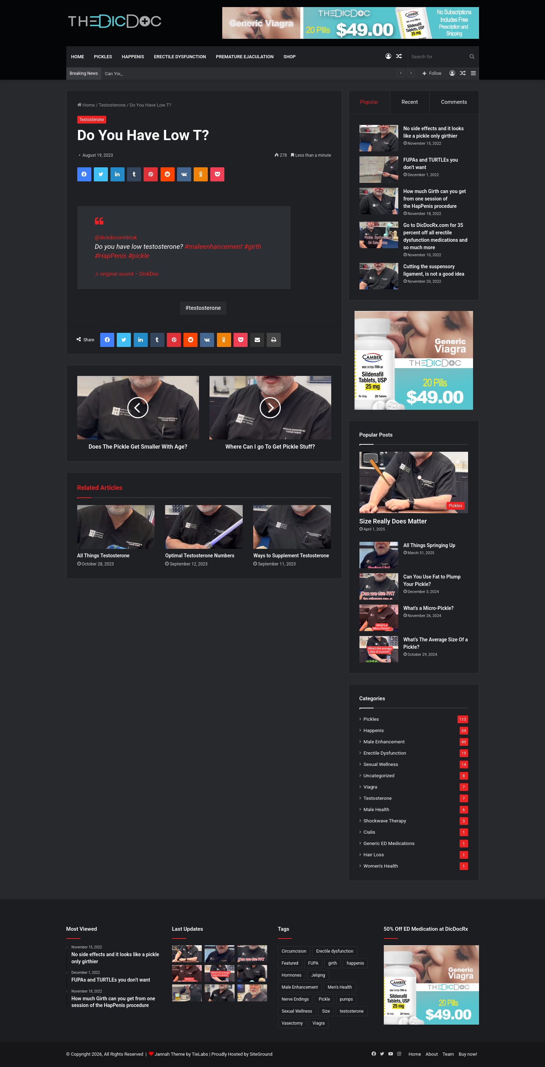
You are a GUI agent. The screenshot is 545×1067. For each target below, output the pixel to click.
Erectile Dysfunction (180, 56)
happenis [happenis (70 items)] (355, 963)
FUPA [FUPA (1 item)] (313, 963)
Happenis (133, 56)
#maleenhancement (213, 246)
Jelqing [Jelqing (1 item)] (318, 975)
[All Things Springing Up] (378, 555)
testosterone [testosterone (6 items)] (351, 1011)
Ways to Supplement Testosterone (291, 555)
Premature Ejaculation (245, 56)
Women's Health (381, 866)
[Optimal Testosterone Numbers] (204, 527)
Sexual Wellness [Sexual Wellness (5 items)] (297, 1011)
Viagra (370, 787)
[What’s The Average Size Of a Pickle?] (378, 649)
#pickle (138, 256)
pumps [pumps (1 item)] (346, 999)
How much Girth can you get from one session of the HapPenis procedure (435, 198)
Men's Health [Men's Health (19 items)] (340, 987)
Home (77, 56)
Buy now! (468, 1054)
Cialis (369, 832)
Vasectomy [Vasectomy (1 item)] (292, 1023)
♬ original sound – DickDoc (127, 274)
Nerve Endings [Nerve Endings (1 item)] (295, 999)
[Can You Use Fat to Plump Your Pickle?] (378, 586)
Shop (290, 56)
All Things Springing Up (128, 73)
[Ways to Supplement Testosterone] (292, 527)
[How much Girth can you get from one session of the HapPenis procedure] (378, 201)
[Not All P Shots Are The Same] (187, 992)
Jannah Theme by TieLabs (181, 1054)
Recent (409, 102)
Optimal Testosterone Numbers (199, 555)
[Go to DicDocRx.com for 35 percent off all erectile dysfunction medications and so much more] (378, 235)
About (432, 1054)
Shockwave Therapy (385, 820)
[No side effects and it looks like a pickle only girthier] (378, 138)
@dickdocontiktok (116, 237)
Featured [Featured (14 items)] (290, 963)
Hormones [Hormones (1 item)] (292, 975)
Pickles (103, 56)
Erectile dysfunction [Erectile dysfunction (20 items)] (334, 951)
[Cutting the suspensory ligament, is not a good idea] (378, 276)
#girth (252, 246)
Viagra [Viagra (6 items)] (319, 1023)
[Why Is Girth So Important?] (252, 992)
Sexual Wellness (381, 764)
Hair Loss (374, 854)
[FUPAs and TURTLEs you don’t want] (378, 169)
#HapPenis (111, 256)
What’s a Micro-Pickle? (429, 608)
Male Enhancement (384, 741)
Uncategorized (379, 775)
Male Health (376, 809)
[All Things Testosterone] (116, 527)
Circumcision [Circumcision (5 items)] (294, 951)
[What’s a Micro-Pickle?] (378, 618)
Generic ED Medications (389, 843)
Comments (454, 102)
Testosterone (112, 105)
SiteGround (261, 1054)
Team (448, 1054)
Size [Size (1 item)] (326, 1011)
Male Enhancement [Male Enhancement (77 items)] (300, 987)
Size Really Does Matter (393, 521)
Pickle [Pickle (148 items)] (324, 999)
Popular (369, 102)
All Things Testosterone (103, 555)
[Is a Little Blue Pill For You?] (252, 973)
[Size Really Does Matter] (413, 482)
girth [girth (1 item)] (332, 963)
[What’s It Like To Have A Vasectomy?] (220, 992)
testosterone (205, 308)
